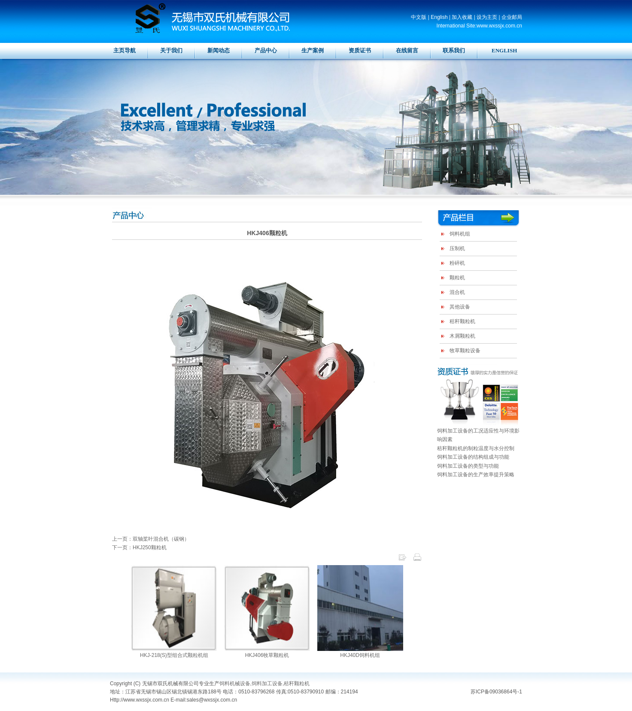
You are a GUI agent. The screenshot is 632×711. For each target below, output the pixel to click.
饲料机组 (460, 234)
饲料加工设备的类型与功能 (468, 466)
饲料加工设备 (267, 684)
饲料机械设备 (234, 684)
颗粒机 (457, 278)
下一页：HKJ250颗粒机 (139, 548)
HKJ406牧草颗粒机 (267, 655)
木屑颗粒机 (462, 336)
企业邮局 (511, 17)
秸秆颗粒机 (462, 321)
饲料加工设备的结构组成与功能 (473, 457)
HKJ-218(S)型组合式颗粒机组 (174, 655)
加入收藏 (462, 17)
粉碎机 (457, 263)
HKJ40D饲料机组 (360, 655)
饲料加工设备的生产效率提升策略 (475, 475)
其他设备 (460, 307)
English (439, 17)
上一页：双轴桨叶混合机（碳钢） (150, 539)
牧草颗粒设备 (465, 351)
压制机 (457, 248)
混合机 (457, 292)
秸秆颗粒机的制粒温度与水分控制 (475, 448)
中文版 (418, 17)
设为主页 (487, 17)
